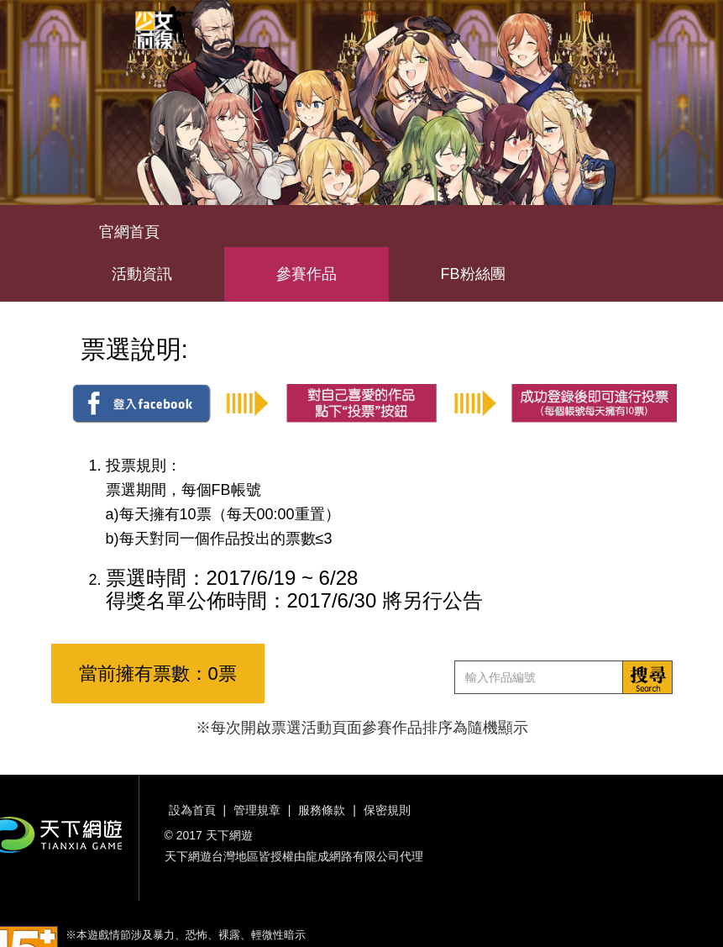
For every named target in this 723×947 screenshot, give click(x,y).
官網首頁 (129, 232)
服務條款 (321, 810)
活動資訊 (142, 274)
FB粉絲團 (473, 274)
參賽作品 (306, 274)
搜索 (647, 677)
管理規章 (256, 810)
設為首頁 (192, 810)
